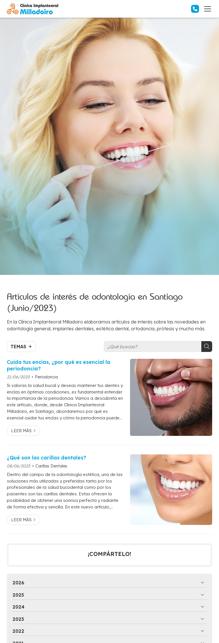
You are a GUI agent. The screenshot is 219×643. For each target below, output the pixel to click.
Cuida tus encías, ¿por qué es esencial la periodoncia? (58, 365)
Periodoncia (46, 377)
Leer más (21, 430)
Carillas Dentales (51, 466)
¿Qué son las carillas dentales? (46, 457)
